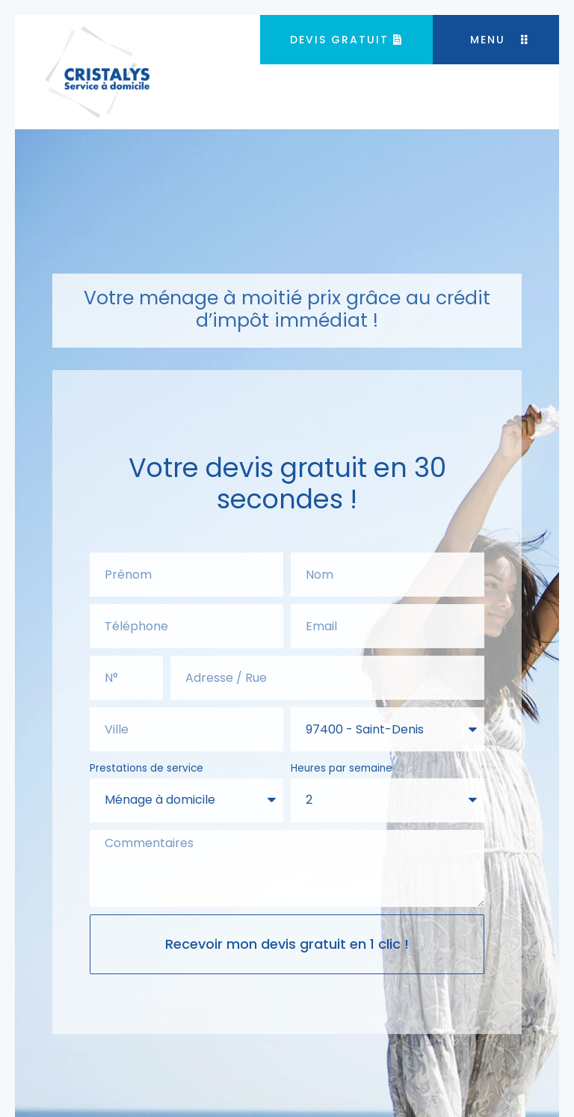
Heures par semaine (341, 768)
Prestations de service (146, 768)
